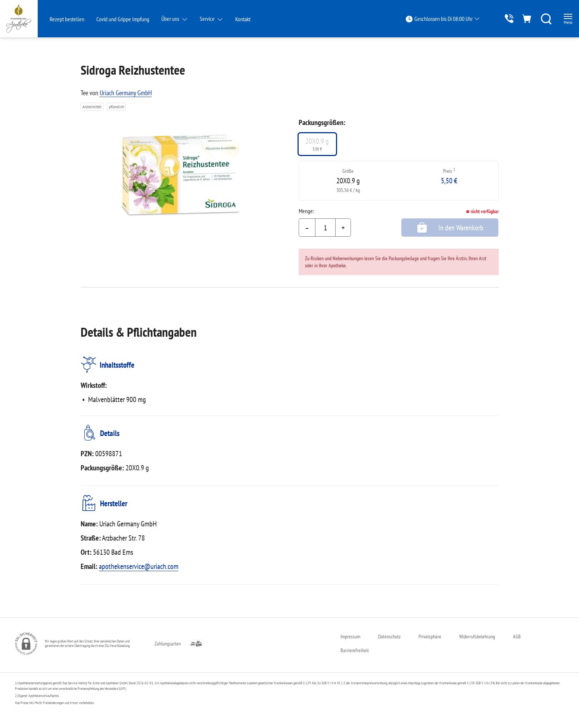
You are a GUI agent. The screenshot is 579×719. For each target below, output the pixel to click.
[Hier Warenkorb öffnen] (519, 18)
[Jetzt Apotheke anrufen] (498, 18)
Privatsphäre (429, 636)
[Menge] (325, 227)
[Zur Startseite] (24, 19)
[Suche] (540, 19)
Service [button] (208, 18)
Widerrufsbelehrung (477, 636)
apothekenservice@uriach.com (138, 566)
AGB (517, 636)
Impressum (350, 636)
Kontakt (242, 19)
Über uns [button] (170, 18)
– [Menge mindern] (307, 228)
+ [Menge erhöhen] (343, 228)
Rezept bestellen (67, 19)
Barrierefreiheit (354, 650)
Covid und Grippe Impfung (122, 19)
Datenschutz (389, 636)
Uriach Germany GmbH (126, 92)
